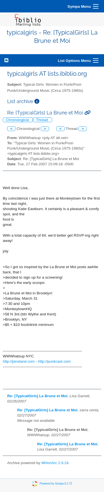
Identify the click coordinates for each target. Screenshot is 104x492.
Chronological (18, 120)
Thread (42, 120)
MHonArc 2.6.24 (55, 463)
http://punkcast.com (54, 361)
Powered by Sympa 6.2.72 (56, 483)
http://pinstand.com (19, 361)
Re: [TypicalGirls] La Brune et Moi (37, 396)
